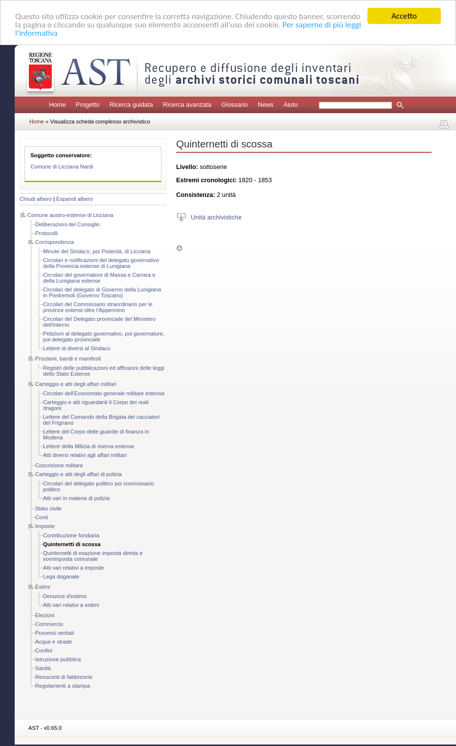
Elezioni (44, 615)
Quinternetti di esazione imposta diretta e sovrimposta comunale (92, 556)
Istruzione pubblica (58, 659)
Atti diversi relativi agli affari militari (85, 455)
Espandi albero (74, 199)
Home (57, 104)
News (266, 104)
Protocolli (46, 233)
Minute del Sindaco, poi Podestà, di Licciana (97, 251)
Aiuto (290, 104)
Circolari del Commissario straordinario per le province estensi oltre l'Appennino (98, 307)
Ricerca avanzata (187, 104)
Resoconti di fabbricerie (63, 677)
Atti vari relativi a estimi (71, 605)
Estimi (42, 587)
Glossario (234, 104)
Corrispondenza (54, 242)
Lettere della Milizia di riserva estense (89, 446)
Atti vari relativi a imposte (73, 568)
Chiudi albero (36, 199)
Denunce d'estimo (65, 596)
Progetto (87, 104)
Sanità (43, 668)
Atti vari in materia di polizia (76, 498)
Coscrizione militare (59, 465)
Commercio (49, 624)
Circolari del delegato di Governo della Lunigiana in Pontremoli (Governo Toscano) (102, 292)
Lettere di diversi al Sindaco (76, 348)
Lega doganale (61, 576)
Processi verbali (54, 633)
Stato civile (48, 508)
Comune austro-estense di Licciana (70, 215)
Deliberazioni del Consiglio (67, 224)
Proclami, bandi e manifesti (68, 358)
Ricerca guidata (131, 104)
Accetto (404, 16)
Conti (41, 517)
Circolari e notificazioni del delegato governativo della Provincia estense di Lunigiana (101, 263)
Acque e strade (53, 642)
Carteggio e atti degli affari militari (75, 384)
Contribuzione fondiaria (71, 535)
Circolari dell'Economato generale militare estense (103, 393)
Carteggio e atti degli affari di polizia (78, 474)
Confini (43, 650)
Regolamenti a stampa (62, 686)
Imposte (45, 526)
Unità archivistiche (216, 216)
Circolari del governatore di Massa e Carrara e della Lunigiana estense (99, 278)
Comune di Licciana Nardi (61, 166)
